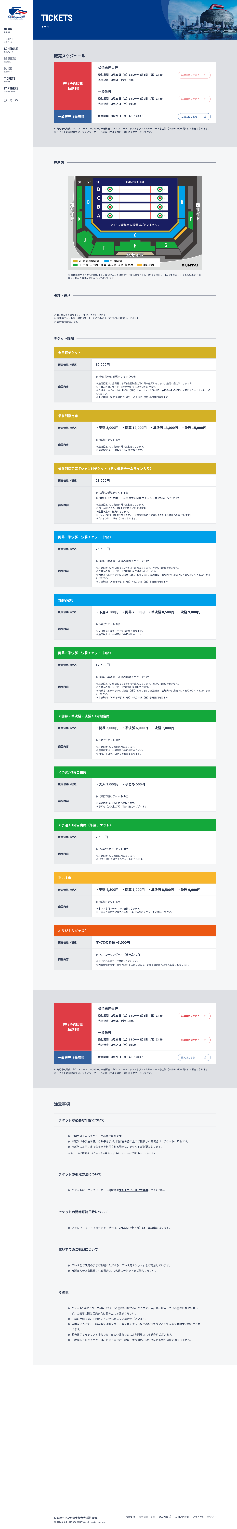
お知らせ (16, 29)
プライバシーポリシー (204, 1516)
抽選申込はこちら (190, 1161)
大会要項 (130, 1516)
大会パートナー (16, 89)
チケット (16, 79)
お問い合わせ (182, 1516)
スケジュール (16, 49)
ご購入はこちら (189, 116)
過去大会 (163, 1516)
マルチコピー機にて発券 (133, 1335)
